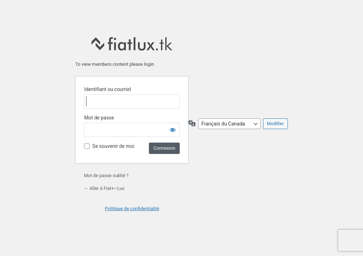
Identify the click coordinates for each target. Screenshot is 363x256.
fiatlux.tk (131, 44)
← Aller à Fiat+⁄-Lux (104, 188)
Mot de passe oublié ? (106, 175)
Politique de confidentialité (132, 208)
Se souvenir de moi (113, 146)
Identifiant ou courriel (107, 89)
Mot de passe (99, 118)
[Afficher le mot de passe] (173, 130)
